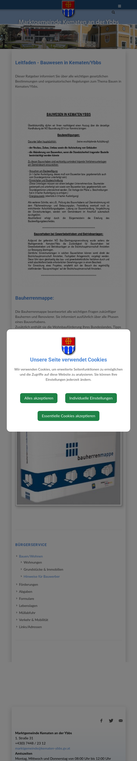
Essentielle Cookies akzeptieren (68, 415)
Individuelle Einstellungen (91, 398)
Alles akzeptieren (38, 398)
